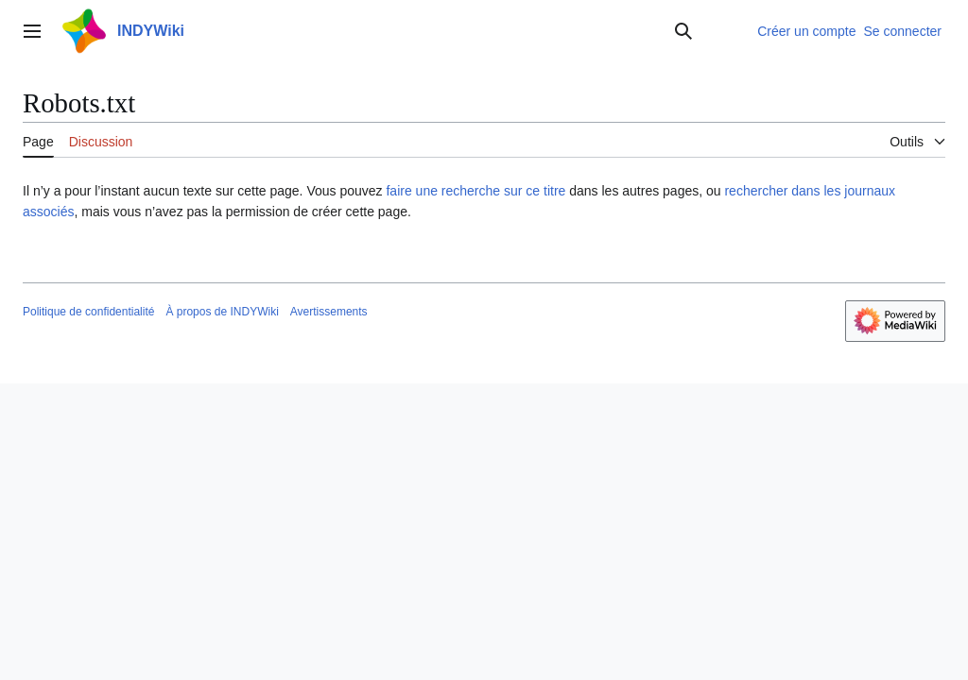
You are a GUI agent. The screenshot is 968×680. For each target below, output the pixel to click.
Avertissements (329, 311)
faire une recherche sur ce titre (475, 190)
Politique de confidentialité (88, 311)
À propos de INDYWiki (221, 311)
